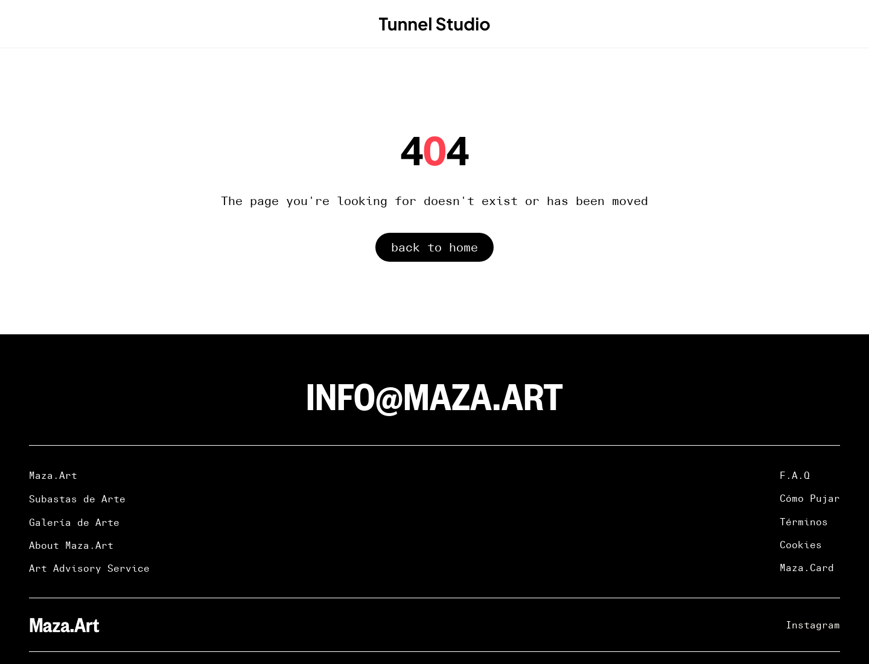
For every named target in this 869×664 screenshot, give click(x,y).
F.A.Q (795, 475)
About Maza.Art (71, 545)
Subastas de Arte (77, 498)
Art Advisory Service (89, 568)
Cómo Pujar (810, 498)
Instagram (813, 624)
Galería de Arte (74, 522)
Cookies (801, 544)
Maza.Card (807, 567)
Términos (804, 521)
